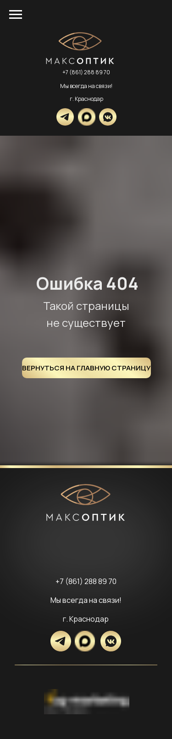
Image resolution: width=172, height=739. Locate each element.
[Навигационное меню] (15, 14)
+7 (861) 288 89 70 (86, 72)
